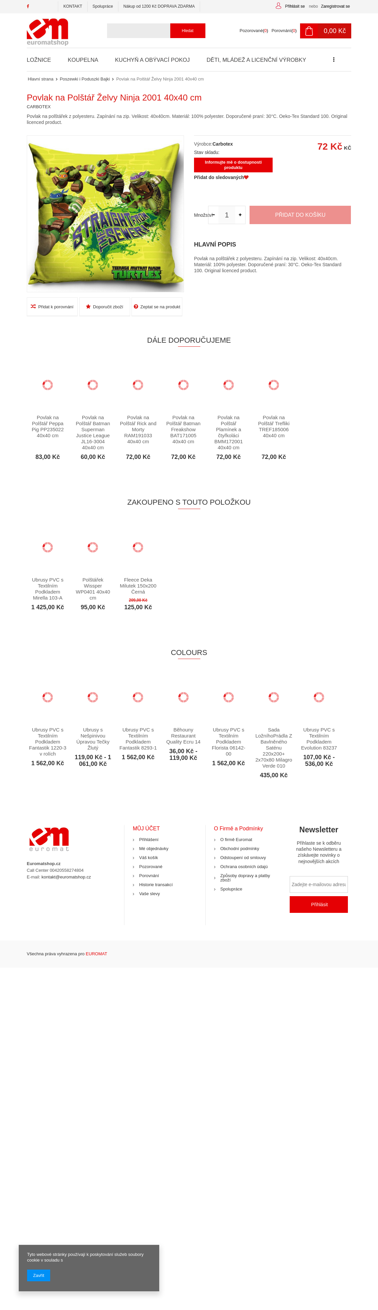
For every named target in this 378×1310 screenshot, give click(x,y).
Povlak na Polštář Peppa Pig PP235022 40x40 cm (48, 426)
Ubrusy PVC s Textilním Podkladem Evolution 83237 (319, 739)
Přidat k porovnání (52, 306)
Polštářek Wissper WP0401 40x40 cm (93, 589)
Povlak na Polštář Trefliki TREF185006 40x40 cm (273, 426)
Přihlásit (319, 904)
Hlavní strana (41, 78)
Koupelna (82, 60)
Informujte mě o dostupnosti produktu (233, 165)
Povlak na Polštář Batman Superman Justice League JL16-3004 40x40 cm (93, 432)
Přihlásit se (295, 6)
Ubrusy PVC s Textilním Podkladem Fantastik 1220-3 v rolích (48, 742)
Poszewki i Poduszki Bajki (85, 78)
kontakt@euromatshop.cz (66, 876)
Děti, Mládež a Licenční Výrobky (254, 60)
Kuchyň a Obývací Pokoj (151, 60)
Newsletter (319, 847)
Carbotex (222, 144)
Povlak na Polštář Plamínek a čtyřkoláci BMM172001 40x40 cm (228, 432)
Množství (201, 215)
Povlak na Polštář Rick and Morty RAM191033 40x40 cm (138, 429)
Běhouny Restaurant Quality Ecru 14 (183, 736)
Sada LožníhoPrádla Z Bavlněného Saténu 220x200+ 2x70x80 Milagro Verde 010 (273, 748)
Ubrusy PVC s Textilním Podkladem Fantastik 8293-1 (138, 739)
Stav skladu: (206, 152)
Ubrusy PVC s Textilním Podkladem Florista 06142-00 (228, 742)
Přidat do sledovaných (221, 177)
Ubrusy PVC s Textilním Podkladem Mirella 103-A (48, 589)
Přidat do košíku (300, 215)
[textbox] (153, 30)
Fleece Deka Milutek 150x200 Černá (138, 586)
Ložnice (39, 60)
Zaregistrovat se (335, 6)
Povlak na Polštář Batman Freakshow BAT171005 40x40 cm (183, 429)
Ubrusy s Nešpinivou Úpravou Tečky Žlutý (92, 739)
